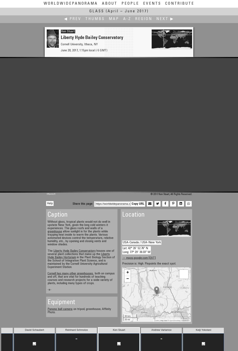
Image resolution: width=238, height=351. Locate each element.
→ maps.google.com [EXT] (139, 258)
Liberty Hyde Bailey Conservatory (74, 251)
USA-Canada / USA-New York (142, 242)
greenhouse (55, 231)
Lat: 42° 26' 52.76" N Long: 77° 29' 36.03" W (136, 250)
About (109, 4)
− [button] (127, 279)
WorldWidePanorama (71, 4)
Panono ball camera (60, 309)
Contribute (179, 4)
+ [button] (127, 273)
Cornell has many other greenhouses (70, 273)
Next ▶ (165, 19)
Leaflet (156, 320)
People (130, 4)
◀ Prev (72, 19)
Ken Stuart (68, 31)
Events (152, 4)
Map (114, 19)
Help (50, 203)
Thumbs (95, 19)
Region (143, 19)
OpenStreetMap (175, 320)
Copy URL (138, 204)
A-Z (127, 19)
